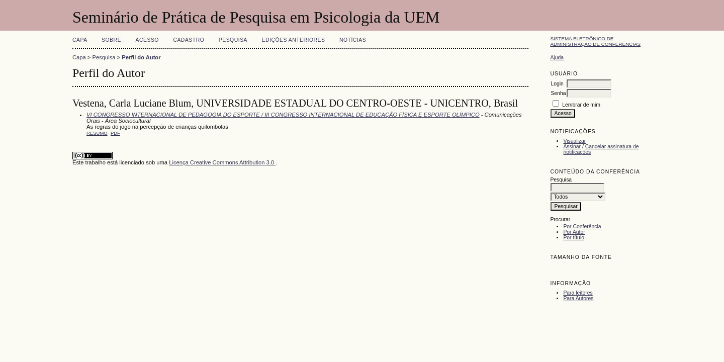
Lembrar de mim (581, 105)
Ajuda (557, 57)
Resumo (97, 133)
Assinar (572, 146)
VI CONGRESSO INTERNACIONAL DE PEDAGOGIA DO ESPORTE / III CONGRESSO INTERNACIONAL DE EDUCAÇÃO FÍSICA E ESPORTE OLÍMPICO (283, 115)
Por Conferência (582, 226)
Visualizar (574, 141)
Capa (79, 40)
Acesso (147, 40)
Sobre (111, 40)
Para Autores (578, 298)
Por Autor (574, 232)
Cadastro (188, 40)
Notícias (352, 40)
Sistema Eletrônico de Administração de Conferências (595, 41)
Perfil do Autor (141, 57)
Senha (558, 93)
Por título (573, 237)
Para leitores (577, 293)
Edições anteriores (293, 40)
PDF (115, 133)
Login (557, 83)
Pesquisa (233, 40)
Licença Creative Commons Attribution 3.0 (222, 162)
